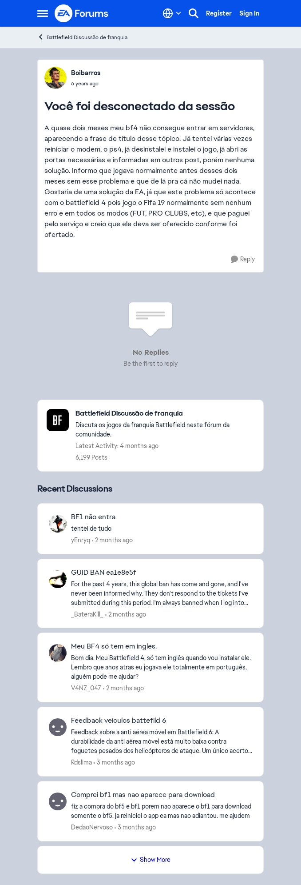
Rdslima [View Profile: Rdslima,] (81, 762)
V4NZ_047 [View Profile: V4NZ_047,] (86, 688)
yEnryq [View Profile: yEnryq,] (80, 540)
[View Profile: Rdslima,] (58, 727)
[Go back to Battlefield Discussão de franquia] (164, 413)
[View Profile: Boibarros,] (55, 78)
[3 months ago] (114, 762)
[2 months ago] (112, 540)
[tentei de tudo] (161, 528)
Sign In (249, 13)
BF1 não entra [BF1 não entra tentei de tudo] (93, 517)
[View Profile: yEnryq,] (58, 524)
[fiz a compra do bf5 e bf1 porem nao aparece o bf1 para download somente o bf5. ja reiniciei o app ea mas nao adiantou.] (161, 811)
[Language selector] (172, 13)
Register (219, 13)
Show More (150, 860)
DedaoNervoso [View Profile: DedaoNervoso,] (92, 827)
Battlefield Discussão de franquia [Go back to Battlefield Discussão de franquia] (82, 37)
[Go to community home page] (82, 13)
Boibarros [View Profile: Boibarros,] (85, 73)
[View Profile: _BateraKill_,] (58, 579)
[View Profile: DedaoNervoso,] (58, 801)
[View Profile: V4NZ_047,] (58, 653)
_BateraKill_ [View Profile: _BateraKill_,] (87, 614)
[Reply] (243, 259)
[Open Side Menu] (42, 13)
